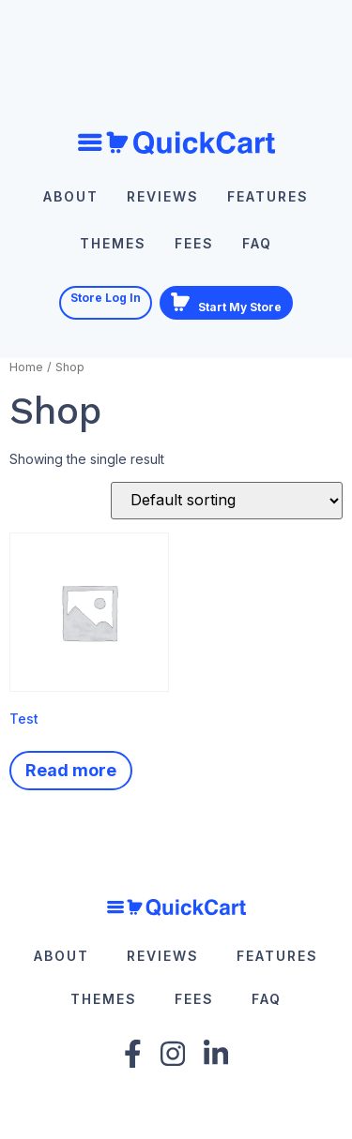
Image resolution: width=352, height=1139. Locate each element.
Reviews (163, 196)
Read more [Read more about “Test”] (70, 770)
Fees (194, 243)
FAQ (257, 243)
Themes (113, 243)
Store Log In (105, 298)
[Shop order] (227, 500)
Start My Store (226, 303)
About (71, 196)
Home (26, 367)
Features (268, 196)
